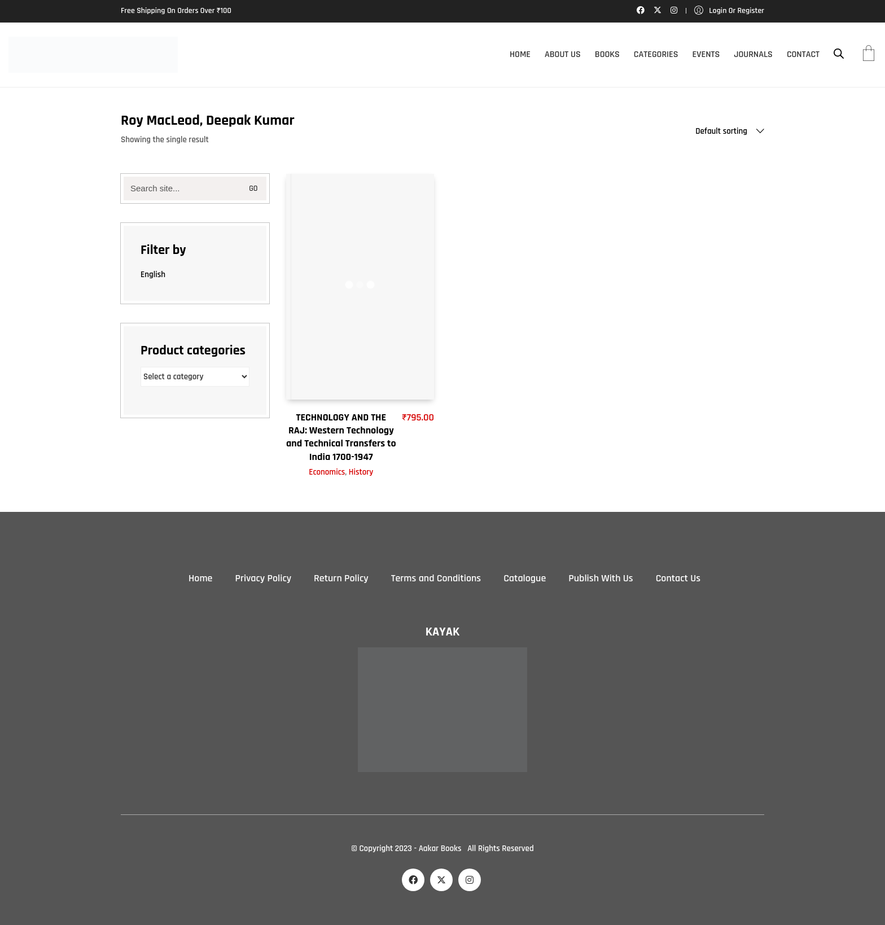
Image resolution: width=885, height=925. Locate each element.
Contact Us (678, 578)
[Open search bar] (839, 54)
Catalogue (524, 578)
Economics (327, 472)
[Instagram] (469, 880)
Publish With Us (600, 578)
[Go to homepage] (93, 55)
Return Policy (341, 578)
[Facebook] (413, 880)
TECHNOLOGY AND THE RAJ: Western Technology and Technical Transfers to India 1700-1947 (341, 437)
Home (200, 578)
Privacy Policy (263, 578)
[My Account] (729, 11)
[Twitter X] (441, 880)
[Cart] (869, 54)
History (361, 472)
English (153, 274)
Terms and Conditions (436, 578)
